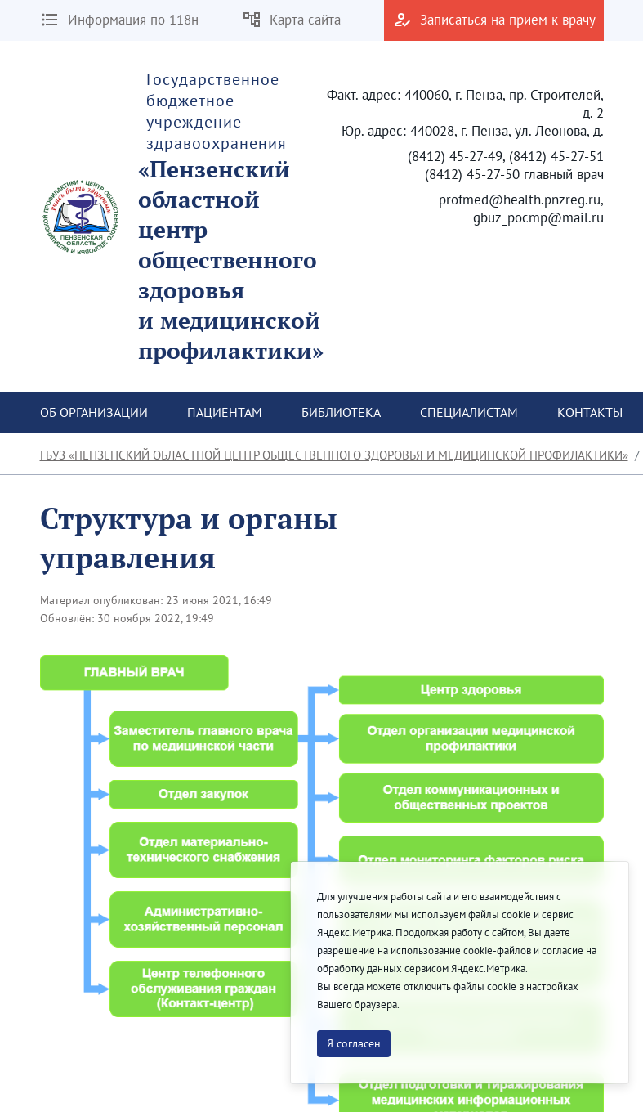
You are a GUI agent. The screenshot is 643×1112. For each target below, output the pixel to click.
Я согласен (354, 1043)
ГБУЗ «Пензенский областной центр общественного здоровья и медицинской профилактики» (334, 455)
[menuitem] (93, 412)
